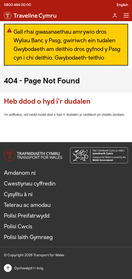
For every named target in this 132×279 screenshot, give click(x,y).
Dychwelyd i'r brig (28, 268)
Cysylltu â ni (18, 194)
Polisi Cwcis (18, 226)
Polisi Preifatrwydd (26, 215)
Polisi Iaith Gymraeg (28, 237)
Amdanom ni (20, 172)
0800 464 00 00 (17, 5)
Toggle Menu (126, 15)
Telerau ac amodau (27, 204)
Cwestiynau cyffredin (29, 183)
